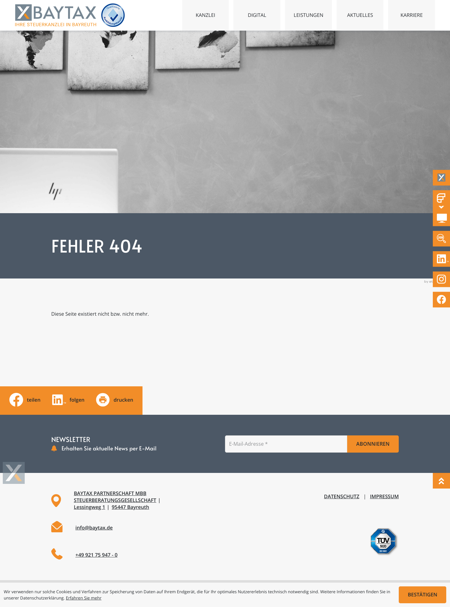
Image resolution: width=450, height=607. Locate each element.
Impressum (384, 496)
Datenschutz (341, 496)
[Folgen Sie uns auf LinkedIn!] (441, 258)
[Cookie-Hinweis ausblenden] (422, 594)
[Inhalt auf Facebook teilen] (25, 400)
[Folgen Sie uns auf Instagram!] (441, 279)
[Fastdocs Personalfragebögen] (441, 198)
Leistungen (308, 15)
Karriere (411, 15)
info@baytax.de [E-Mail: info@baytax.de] (93, 527)
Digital (257, 15)
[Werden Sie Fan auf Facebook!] (441, 299)
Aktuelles (360, 15)
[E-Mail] (286, 443)
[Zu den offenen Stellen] (441, 238)
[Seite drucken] (114, 400)
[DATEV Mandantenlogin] (441, 218)
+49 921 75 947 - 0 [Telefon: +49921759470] (96, 554)
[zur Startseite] (55, 15)
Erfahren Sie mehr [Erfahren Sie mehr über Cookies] (84, 598)
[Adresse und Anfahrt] (134, 500)
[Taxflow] (441, 177)
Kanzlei (205, 15)
